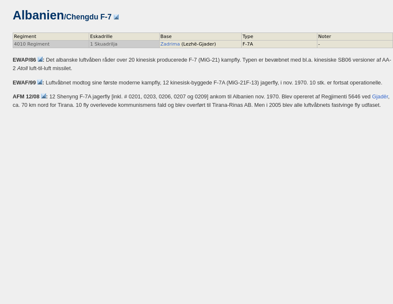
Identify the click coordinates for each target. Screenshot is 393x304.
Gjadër (380, 96)
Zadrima (170, 44)
